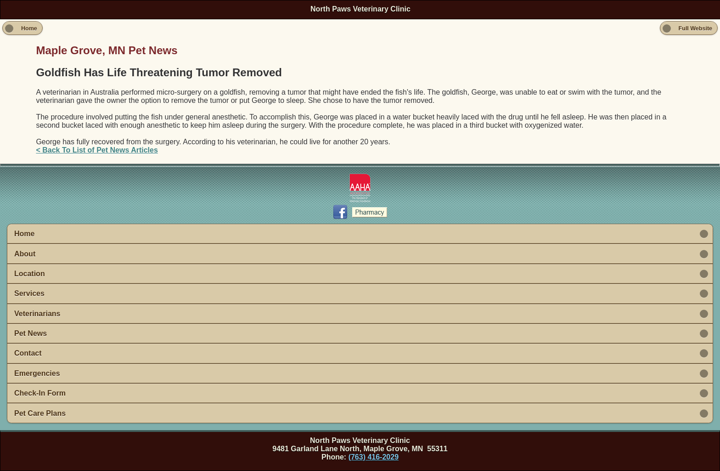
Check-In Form (40, 393)
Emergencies (37, 373)
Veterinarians (37, 314)
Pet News (30, 333)
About (24, 254)
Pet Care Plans (40, 413)
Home (24, 234)
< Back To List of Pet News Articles (97, 150)
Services (29, 293)
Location (29, 274)
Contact (28, 353)
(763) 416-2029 (374, 457)
